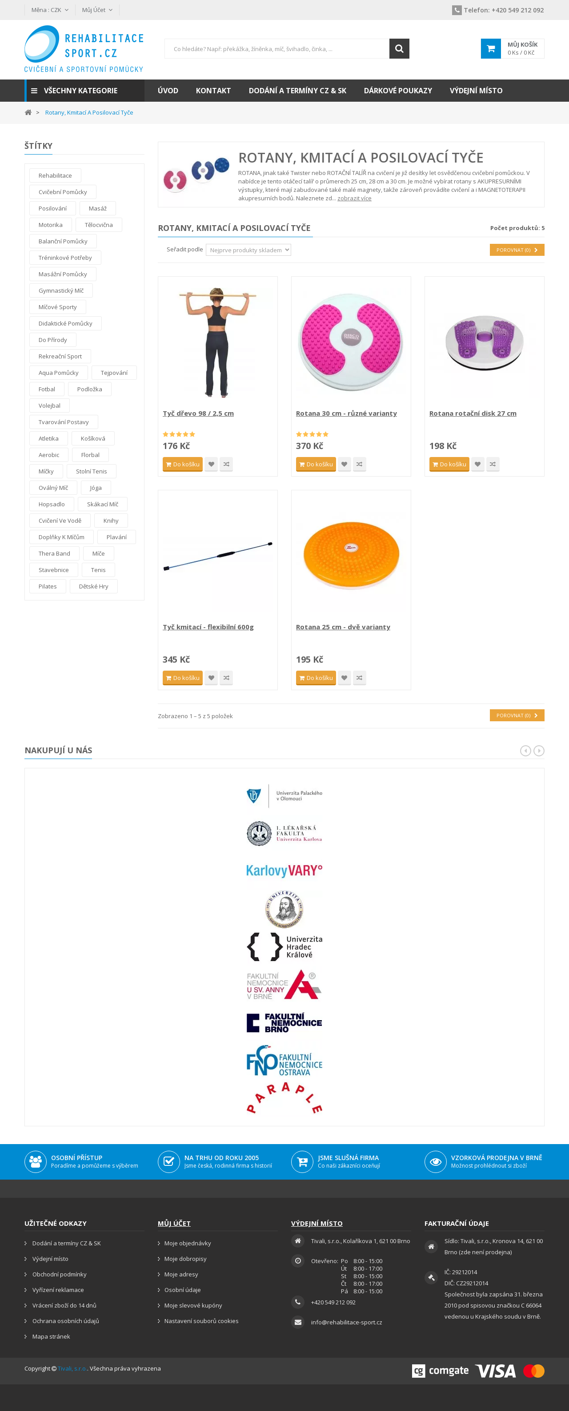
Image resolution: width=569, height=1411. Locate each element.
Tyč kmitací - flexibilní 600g (208, 626)
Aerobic (49, 455)
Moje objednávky (187, 1243)
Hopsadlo (52, 504)
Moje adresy (181, 1274)
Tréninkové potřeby (65, 258)
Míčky (46, 471)
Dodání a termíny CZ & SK (66, 1243)
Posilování (53, 208)
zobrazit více (354, 198)
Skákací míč (102, 504)
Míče (98, 553)
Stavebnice (54, 570)
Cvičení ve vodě (60, 521)
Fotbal (47, 389)
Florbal (90, 455)
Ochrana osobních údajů (65, 1321)
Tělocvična (99, 225)
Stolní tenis (91, 471)
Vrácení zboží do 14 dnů (63, 1305)
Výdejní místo (49, 1259)
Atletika (49, 438)
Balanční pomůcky (63, 241)
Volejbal (49, 405)
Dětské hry (93, 586)
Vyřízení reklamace (57, 1290)
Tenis (98, 570)
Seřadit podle (185, 249)
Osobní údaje (182, 1290)
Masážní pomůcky (63, 274)
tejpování (114, 373)
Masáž (98, 208)
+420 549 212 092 (498, 10)
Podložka (89, 389)
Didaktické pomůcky (65, 323)
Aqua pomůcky (59, 373)
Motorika (51, 225)
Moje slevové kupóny (193, 1305)
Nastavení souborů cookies (201, 1321)
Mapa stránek (50, 1336)
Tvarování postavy (64, 422)
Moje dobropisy (185, 1259)
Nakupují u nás (58, 750)
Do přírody (53, 340)
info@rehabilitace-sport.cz (346, 1322)
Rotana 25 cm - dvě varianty (343, 626)
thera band (54, 553)
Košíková (93, 438)
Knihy (111, 521)
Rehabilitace (55, 175)
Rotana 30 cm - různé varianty (346, 413)
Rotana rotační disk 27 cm (473, 413)
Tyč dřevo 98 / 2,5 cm (198, 413)
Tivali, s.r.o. (72, 1368)
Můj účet (174, 1223)
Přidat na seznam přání (211, 464)
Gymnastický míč (61, 290)
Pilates (48, 586)
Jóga (96, 488)
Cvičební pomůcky (63, 192)
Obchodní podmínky (59, 1274)
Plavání (117, 537)
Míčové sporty (58, 307)
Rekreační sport (60, 356)
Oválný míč (53, 488)
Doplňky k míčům (61, 537)
